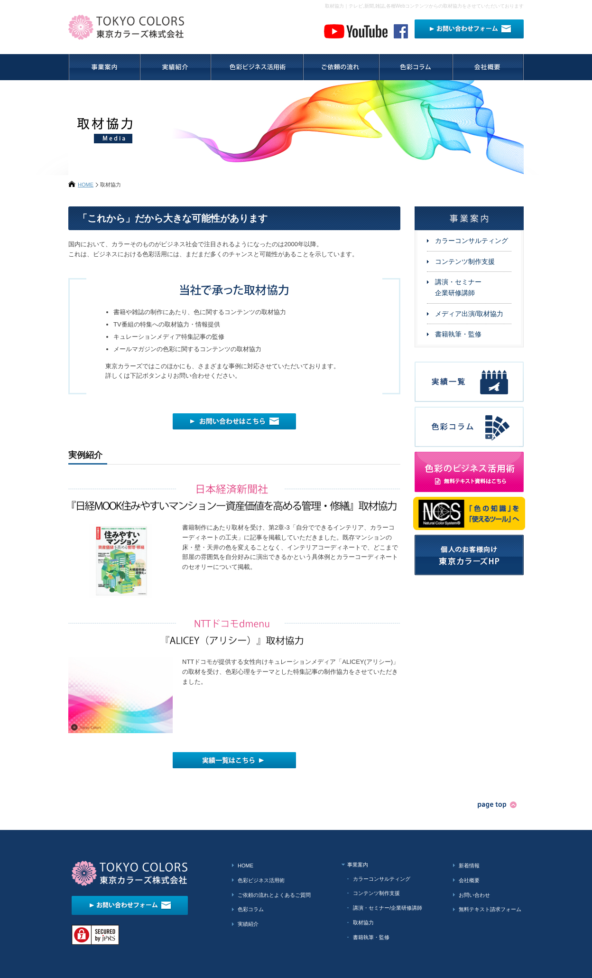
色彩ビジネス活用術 (261, 880)
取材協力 (363, 922)
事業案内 (357, 864)
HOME (85, 184)
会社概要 (469, 880)
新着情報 (469, 865)
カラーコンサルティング (471, 240)
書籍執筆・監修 (458, 334)
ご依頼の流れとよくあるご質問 (274, 895)
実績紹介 (248, 924)
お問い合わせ (474, 895)
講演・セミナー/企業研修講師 (387, 908)
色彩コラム (251, 909)
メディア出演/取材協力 (469, 313)
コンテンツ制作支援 (465, 261)
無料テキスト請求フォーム (490, 909)
